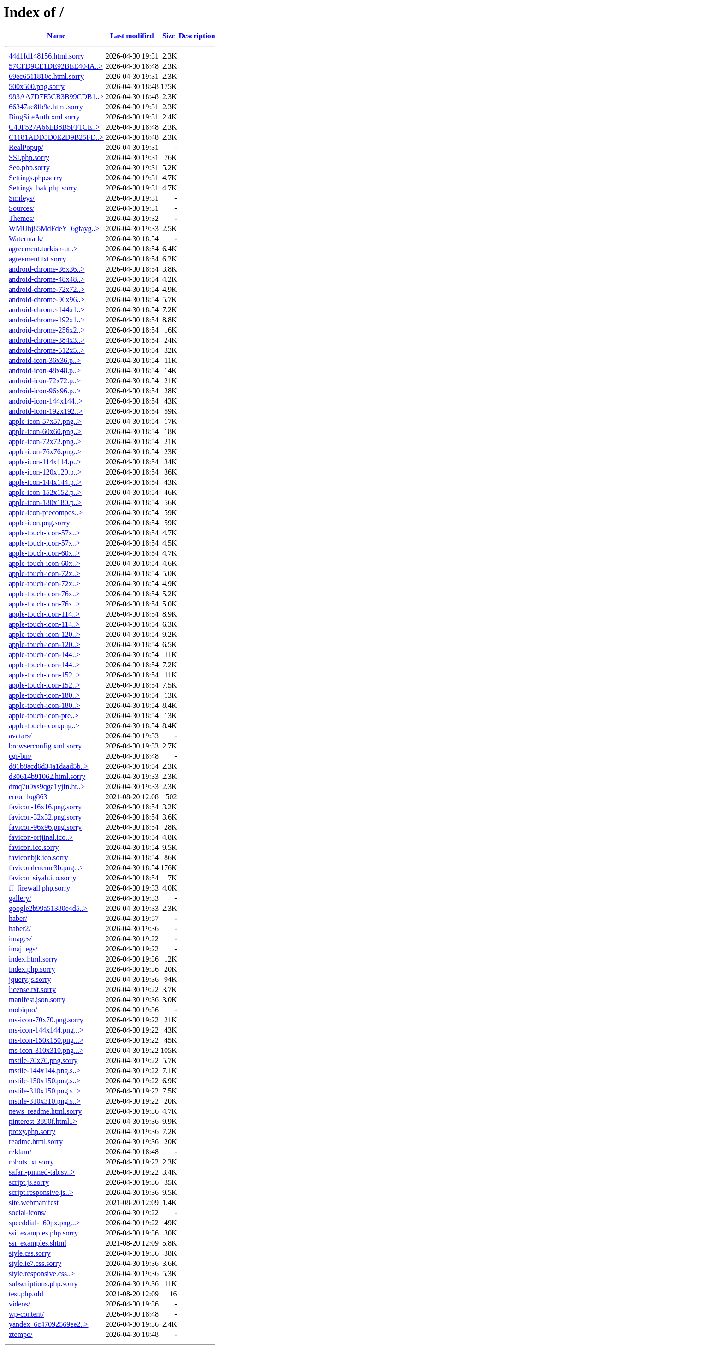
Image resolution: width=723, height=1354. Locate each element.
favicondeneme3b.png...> (46, 868)
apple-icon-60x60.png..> (45, 431)
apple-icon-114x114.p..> (45, 462)
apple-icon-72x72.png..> (45, 441)
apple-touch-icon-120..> (44, 634)
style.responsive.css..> (42, 1273)
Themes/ (21, 218)
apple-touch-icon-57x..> (44, 533)
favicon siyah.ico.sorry (42, 878)
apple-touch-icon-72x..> (44, 573)
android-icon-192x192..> (46, 411)
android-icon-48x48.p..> (45, 370)
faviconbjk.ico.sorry (38, 857)
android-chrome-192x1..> (47, 320)
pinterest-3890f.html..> (43, 1121)
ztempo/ (21, 1334)
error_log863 (28, 797)
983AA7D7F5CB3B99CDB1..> (56, 97)
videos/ (19, 1304)
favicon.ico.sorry (34, 847)
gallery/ (20, 898)
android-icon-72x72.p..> (45, 381)
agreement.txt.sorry (37, 259)
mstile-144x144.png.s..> (45, 1071)
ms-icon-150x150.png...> (46, 1040)
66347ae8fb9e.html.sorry (46, 107)
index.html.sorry (33, 959)
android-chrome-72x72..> (47, 289)
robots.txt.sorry (31, 1162)
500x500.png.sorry (37, 86)
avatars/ (20, 736)
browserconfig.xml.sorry (45, 746)
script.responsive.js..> (41, 1192)
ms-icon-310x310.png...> (46, 1050)
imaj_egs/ (23, 949)
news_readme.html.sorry (45, 1111)
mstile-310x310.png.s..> (45, 1101)
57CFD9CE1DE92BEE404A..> (56, 66)
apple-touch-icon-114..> (44, 614)
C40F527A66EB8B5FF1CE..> (54, 127)
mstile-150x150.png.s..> (45, 1081)
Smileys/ (22, 198)
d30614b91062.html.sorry (47, 776)
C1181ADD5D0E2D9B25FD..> (56, 137)
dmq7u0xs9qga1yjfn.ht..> (47, 786)
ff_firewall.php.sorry (39, 888)
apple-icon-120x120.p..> (45, 472)
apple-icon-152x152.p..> (45, 492)
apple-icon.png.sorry (39, 523)
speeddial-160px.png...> (44, 1223)
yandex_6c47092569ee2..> (49, 1324)
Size (168, 36)
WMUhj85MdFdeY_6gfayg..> (54, 228)
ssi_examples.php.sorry (43, 1233)
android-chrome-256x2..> (47, 330)
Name (56, 36)
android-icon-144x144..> (46, 401)
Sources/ (21, 208)
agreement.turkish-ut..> (43, 249)
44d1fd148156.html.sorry (46, 56)
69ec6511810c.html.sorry (46, 76)
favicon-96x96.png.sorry (45, 827)
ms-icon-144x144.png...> (46, 1030)
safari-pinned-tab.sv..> (42, 1172)
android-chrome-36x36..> (47, 269)
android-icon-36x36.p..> (45, 360)
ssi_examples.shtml (37, 1243)
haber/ (18, 918)
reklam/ (20, 1152)
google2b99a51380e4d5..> (48, 908)
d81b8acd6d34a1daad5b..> (49, 766)
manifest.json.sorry (37, 1000)
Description (196, 36)
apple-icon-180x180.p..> (45, 502)
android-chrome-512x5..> (47, 350)
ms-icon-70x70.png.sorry (46, 1020)
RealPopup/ (26, 147)
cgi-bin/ (20, 756)
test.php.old (26, 1294)
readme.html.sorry (36, 1142)
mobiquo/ (23, 1010)
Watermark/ (26, 239)
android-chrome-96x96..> (47, 299)
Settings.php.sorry (35, 178)
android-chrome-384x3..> (47, 340)
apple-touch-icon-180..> (44, 695)
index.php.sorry (32, 969)
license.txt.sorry (32, 989)
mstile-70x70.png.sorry (43, 1060)
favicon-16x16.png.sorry (45, 807)
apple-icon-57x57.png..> (45, 421)
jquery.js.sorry (30, 979)
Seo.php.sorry (29, 168)
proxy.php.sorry (32, 1131)
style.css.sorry (30, 1253)
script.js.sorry (29, 1182)
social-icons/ (27, 1213)
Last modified (132, 36)
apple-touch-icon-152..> (44, 675)
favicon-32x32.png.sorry (45, 817)
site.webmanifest (34, 1202)
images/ (20, 939)
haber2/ (20, 928)
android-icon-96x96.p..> (45, 391)
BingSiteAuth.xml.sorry (44, 117)
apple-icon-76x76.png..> (45, 452)
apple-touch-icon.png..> (44, 726)
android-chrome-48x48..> (47, 279)
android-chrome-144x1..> (47, 310)
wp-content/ (26, 1314)
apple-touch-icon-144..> (44, 655)
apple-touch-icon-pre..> (43, 715)
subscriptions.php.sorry (43, 1284)
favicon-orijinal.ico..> (41, 837)
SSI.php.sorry (29, 157)
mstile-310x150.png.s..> (45, 1091)
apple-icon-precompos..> (46, 513)
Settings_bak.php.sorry (43, 188)
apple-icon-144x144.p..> (45, 482)
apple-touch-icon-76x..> (44, 594)
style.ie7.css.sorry (35, 1263)
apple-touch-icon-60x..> (44, 553)
